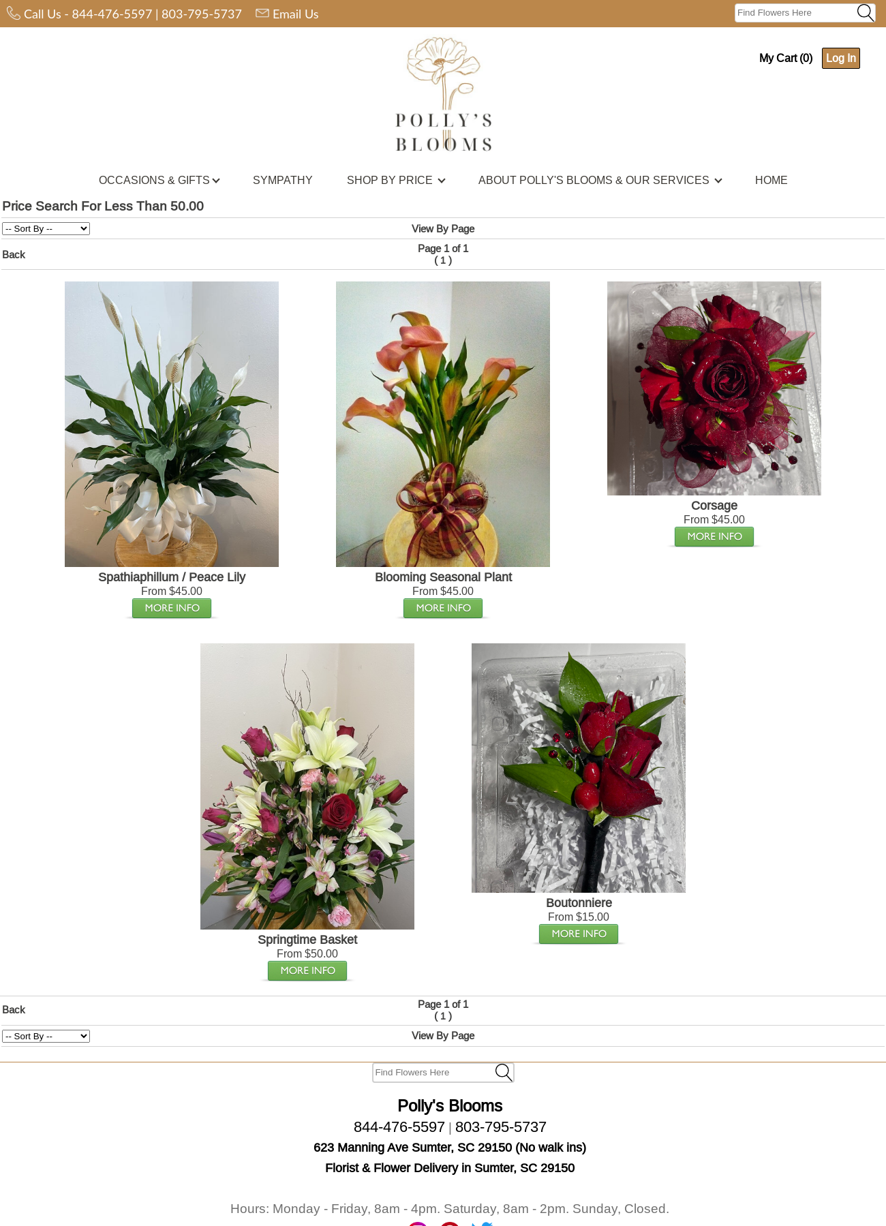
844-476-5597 (112, 13)
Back (13, 254)
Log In (841, 58)
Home (614, 1194)
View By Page (443, 228)
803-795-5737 (202, 13)
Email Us (296, 13)
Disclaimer (472, 1194)
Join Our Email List (547, 1194)
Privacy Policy (302, 1194)
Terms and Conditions (391, 1194)
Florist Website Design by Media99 (443, 1218)
